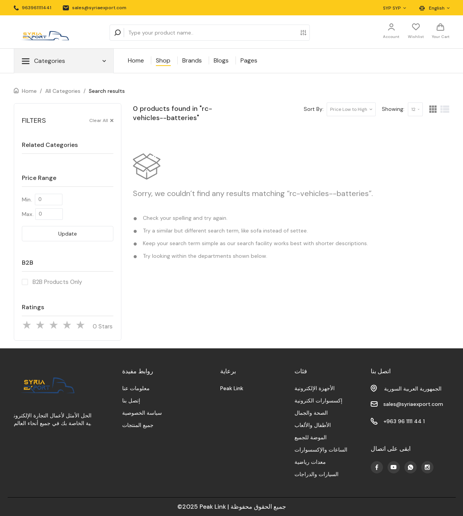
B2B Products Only (57, 282)
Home (136, 60)
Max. (28, 214)
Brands (192, 60)
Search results (107, 90)
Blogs (221, 60)
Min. (27, 199)
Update (67, 233)
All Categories (62, 90)
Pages (248, 60)
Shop (163, 60)
